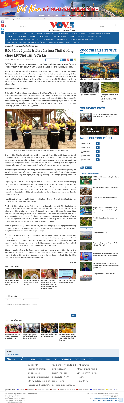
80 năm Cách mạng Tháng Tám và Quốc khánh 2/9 (23, 39)
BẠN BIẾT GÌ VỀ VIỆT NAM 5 (88, 94)
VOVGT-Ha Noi (66, 359)
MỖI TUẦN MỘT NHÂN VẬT (60, 377)
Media (15, 33)
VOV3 (40, 359)
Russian (93, 19)
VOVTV (91, 359)
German (46, 19)
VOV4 (48, 359)
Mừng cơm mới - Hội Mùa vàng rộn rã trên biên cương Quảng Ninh (12, 336)
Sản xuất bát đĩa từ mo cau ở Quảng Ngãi (105, 187)
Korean (78, 19)
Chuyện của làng (83, 365)
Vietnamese (22, 19)
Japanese (63, 19)
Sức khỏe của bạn (34, 373)
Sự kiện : (10, 351)
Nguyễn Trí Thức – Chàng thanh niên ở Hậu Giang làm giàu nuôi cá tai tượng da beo (105, 210)
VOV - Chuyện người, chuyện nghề (82, 39)
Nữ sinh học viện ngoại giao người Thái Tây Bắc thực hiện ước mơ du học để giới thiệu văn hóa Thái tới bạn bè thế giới (49, 284)
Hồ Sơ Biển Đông (86, 229)
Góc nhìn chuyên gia (13, 354)
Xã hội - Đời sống (21, 36)
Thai (108, 19)
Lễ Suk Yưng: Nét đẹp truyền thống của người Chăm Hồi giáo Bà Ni (30, 336)
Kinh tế (9, 36)
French (38, 19)
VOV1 (25, 359)
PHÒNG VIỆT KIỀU (108, 400)
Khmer (71, 19)
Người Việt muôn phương (45, 33)
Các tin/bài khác (14, 320)
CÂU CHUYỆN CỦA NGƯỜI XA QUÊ (64, 36)
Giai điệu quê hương (78, 33)
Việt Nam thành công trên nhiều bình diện (96, 79)
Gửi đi (73, 315)
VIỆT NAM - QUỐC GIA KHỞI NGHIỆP (39, 381)
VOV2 (33, 359)
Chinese (31, 19)
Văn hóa (32, 36)
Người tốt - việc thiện (95, 36)
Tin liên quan (12, 266)
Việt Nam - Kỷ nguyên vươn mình (100, 33)
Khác (77, 42)
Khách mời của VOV (27, 33)
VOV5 (55, 359)
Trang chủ (9, 46)
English (14, 19)
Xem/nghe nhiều (93, 108)
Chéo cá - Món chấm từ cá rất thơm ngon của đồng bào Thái (31, 282)
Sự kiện (86, 167)
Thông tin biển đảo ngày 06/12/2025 (104, 273)
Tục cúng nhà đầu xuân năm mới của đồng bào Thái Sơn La (12, 282)
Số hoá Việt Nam (47, 39)
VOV (94, 400)
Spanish (101, 19)
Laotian (86, 19)
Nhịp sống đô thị (62, 39)
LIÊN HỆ (117, 400)
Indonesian (54, 19)
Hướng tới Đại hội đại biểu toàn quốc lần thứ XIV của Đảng (26, 42)
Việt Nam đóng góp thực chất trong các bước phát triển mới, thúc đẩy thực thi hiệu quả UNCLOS (106, 266)
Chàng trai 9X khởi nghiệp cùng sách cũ (105, 197)
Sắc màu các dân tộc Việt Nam (27, 46)
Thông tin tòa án (45, 36)
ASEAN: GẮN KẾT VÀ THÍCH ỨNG (87, 373)
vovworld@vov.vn (114, 398)
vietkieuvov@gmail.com (101, 398)
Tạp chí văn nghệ (62, 33)
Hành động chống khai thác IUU (59, 42)
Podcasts (81, 36)
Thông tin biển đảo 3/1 (100, 232)
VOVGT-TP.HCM (80, 359)
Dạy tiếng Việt (33, 365)
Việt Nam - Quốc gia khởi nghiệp (90, 173)
